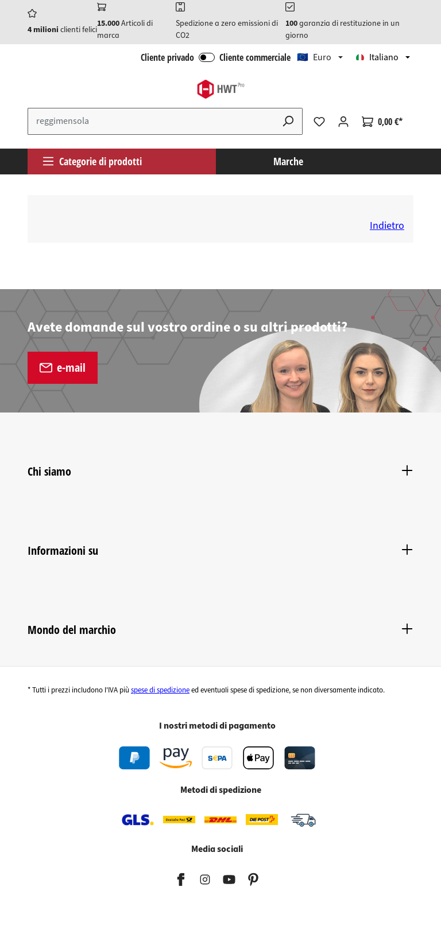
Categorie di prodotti (92, 161)
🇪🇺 (314, 57)
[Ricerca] (288, 121)
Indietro (387, 226)
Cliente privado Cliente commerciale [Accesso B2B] (216, 57)
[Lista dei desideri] (319, 122)
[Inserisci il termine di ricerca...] (151, 121)
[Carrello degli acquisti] (382, 121)
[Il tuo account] (343, 122)
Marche (288, 161)
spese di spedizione (160, 690)
